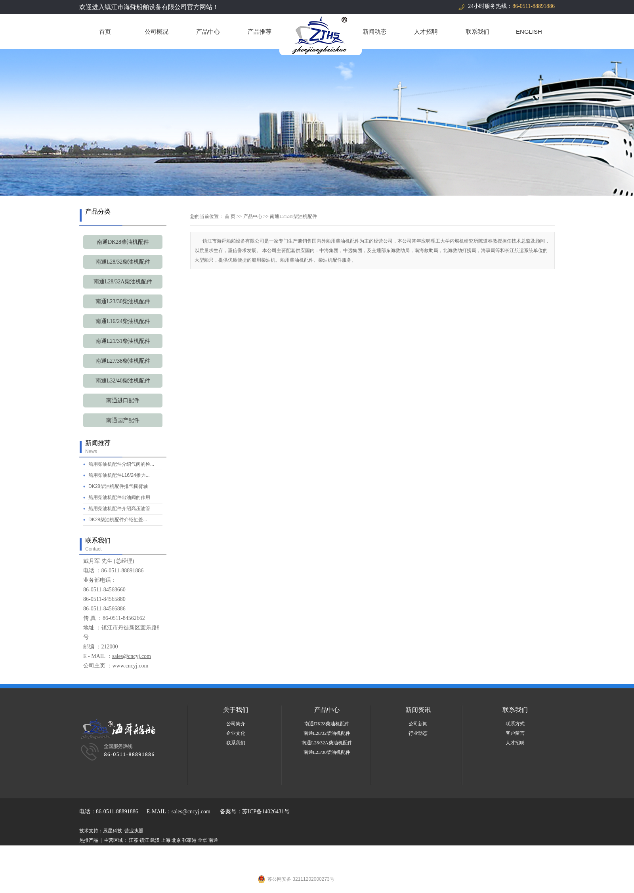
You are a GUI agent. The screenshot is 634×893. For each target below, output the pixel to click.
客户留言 (515, 733)
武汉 (155, 840)
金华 (202, 840)
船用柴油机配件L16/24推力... (119, 475)
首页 (105, 31)
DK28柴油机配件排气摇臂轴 (118, 486)
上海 (165, 840)
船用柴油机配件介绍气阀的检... (121, 464)
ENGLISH (529, 31)
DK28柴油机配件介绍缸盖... (117, 519)
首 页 (230, 216)
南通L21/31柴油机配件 (122, 341)
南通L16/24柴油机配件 (122, 321)
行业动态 (418, 733)
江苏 (133, 840)
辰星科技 (112, 831)
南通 (213, 840)
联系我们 (477, 31)
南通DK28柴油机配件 (123, 242)
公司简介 (235, 724)
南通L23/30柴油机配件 (122, 301)
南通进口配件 (122, 400)
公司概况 (156, 31)
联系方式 (515, 724)
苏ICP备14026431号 (266, 812)
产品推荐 (259, 31)
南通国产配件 (122, 420)
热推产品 (88, 840)
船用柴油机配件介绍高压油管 (119, 508)
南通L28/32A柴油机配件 (123, 282)
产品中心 (208, 31)
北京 (176, 840)
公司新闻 (418, 724)
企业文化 (235, 733)
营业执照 (133, 831)
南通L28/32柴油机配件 (122, 262)
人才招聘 (426, 31)
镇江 (144, 840)
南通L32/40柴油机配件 (122, 381)
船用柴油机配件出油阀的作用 (119, 497)
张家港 (189, 840)
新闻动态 (374, 31)
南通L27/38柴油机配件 (122, 361)
